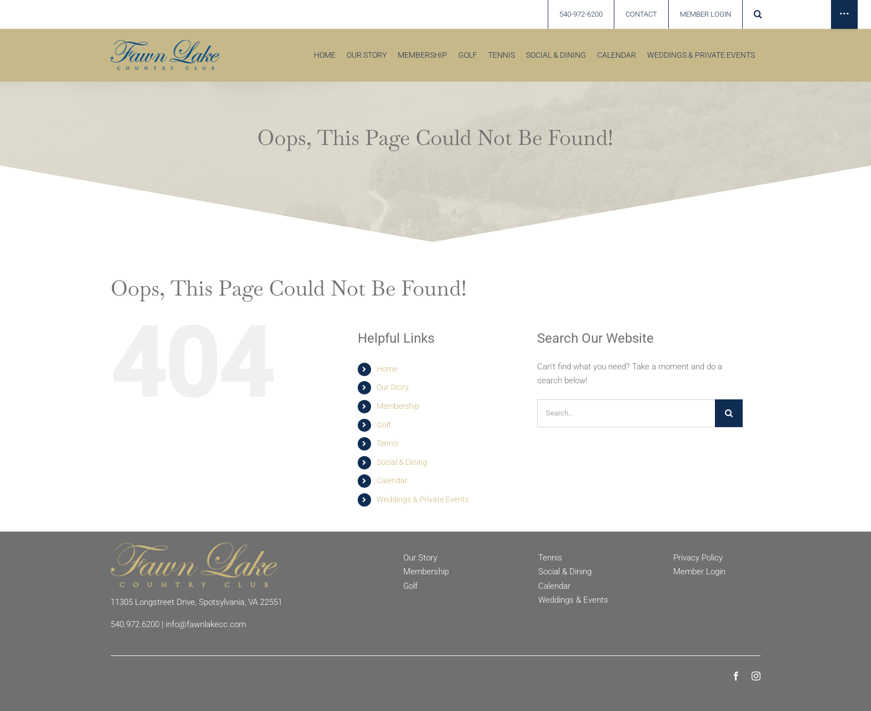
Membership (398, 406)
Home (387, 368)
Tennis (388, 443)
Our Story (393, 387)
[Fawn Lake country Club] (165, 44)
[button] (757, 14)
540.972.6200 (135, 624)
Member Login (699, 572)
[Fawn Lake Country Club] (194, 547)
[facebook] (736, 676)
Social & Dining (402, 462)
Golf (384, 424)
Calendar (392, 480)
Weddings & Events (573, 600)
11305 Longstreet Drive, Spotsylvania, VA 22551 (196, 602)
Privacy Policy (698, 558)
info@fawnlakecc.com (206, 624)
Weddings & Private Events (423, 499)
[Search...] (626, 413)
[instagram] (756, 676)
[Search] (729, 413)
